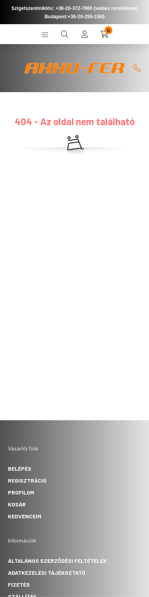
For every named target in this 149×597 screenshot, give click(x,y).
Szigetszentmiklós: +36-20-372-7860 (52, 8)
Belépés (19, 468)
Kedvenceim (24, 516)
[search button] (65, 34)
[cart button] (104, 34)
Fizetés (19, 584)
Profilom (21, 492)
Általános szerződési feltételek (57, 560)
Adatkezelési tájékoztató (46, 572)
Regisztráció (27, 480)
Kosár (17, 504)
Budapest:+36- (74, 16)
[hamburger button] (45, 34)
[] (137, 68)
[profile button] (85, 34)
